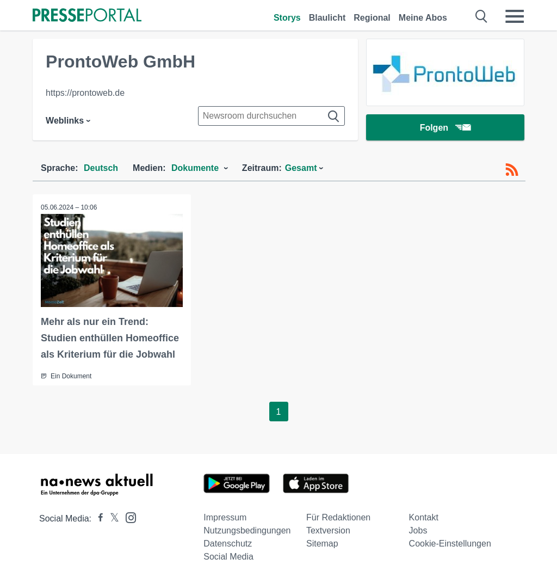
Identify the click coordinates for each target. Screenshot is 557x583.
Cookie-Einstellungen (450, 543)
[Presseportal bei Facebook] (97, 518)
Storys (287, 17)
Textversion (328, 530)
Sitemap (322, 543)
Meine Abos (423, 17)
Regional (372, 17)
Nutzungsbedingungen (246, 530)
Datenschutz (227, 543)
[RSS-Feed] (512, 170)
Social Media (228, 556)
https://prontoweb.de (85, 92)
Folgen (445, 127)
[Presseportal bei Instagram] (127, 516)
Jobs (418, 530)
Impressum (224, 517)
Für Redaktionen (338, 517)
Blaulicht (327, 17)
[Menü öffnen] (514, 16)
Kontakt (423, 517)
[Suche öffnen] (481, 16)
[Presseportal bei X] (111, 518)
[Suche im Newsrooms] (271, 116)
